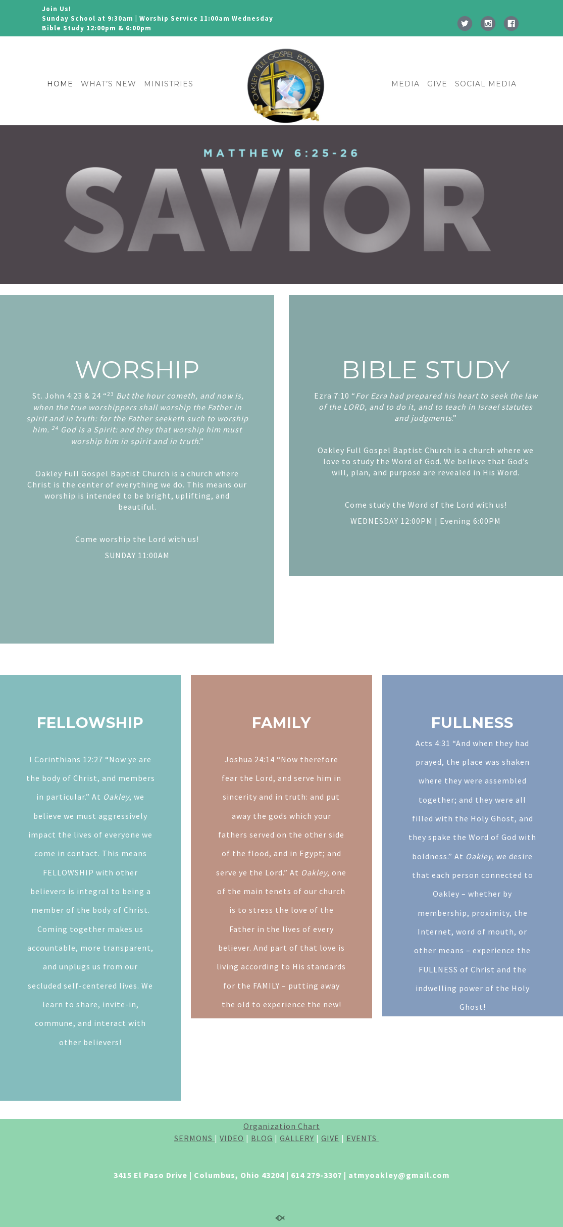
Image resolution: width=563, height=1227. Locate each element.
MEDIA (405, 83)
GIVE (437, 83)
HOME (60, 83)
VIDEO (232, 1138)
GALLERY (297, 1138)
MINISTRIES (168, 83)
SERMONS (194, 1138)
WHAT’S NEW (108, 83)
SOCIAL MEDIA (486, 83)
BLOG (262, 1138)
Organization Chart (281, 1126)
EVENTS (362, 1138)
